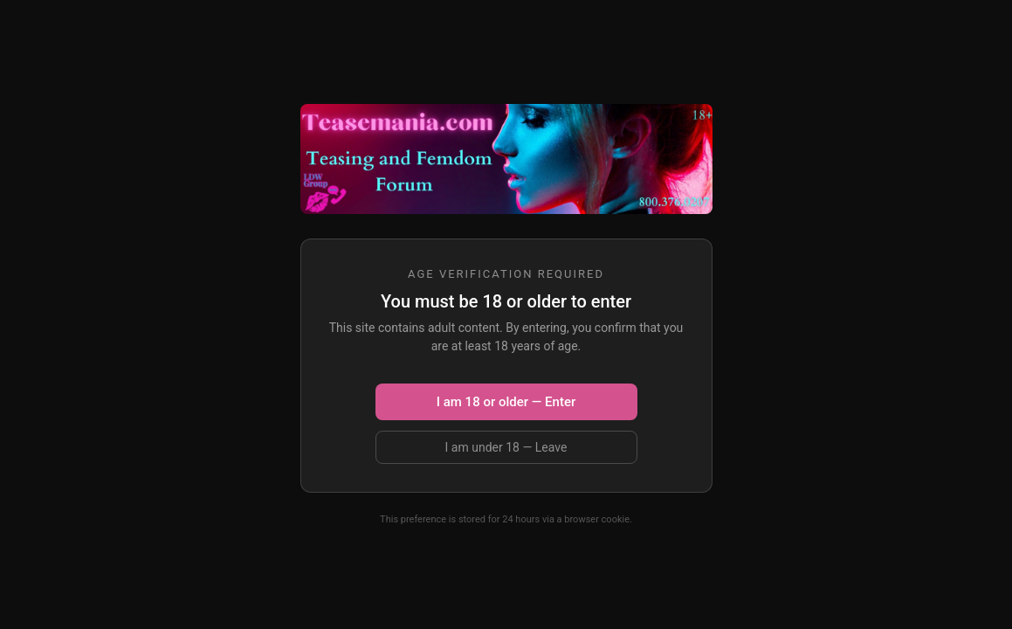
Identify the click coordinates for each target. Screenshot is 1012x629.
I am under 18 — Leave (506, 447)
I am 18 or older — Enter (506, 402)
